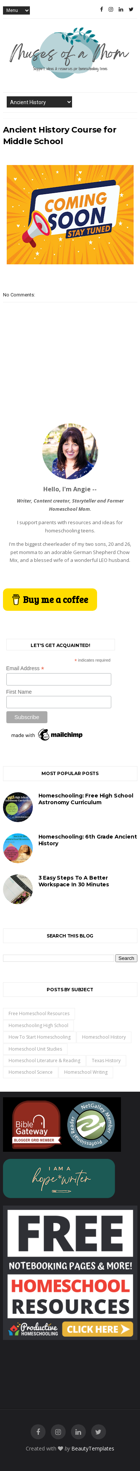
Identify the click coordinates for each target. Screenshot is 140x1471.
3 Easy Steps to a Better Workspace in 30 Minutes (73, 881)
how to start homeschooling (40, 1037)
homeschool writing (86, 1072)
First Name (19, 692)
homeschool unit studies (35, 1049)
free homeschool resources (39, 1013)
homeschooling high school (38, 1025)
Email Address (25, 668)
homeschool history (104, 1037)
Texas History (106, 1060)
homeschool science (31, 1072)
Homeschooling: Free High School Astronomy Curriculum (85, 799)
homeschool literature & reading (44, 1060)
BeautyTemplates (92, 1448)
